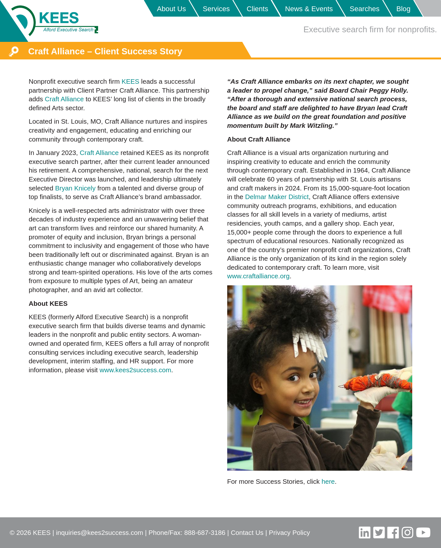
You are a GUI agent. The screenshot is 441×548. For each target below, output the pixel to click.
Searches (364, 9)
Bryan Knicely (75, 188)
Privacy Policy (289, 532)
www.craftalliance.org (258, 276)
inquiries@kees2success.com (99, 532)
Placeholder (427, 8)
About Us (171, 9)
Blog (403, 9)
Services (216, 9)
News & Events (309, 9)
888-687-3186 (204, 532)
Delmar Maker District (277, 196)
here (328, 481)
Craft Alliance (64, 99)
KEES (130, 81)
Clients (257, 9)
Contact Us (247, 532)
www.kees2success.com (135, 370)
